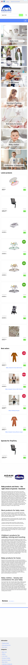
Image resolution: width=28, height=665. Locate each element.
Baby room (4, 652)
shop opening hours (6, 645)
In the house (4, 656)
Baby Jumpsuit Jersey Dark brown (14, 367)
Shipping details (5, 643)
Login (7, 1)
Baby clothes (5, 662)
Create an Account (15, 1)
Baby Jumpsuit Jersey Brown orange (14, 432)
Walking (3, 654)
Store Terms (4, 647)
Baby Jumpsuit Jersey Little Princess (14, 389)
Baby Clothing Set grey (14, 410)
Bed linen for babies (6, 660)
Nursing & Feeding (6, 658)
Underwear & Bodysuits (7, 664)
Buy (24, 189)
